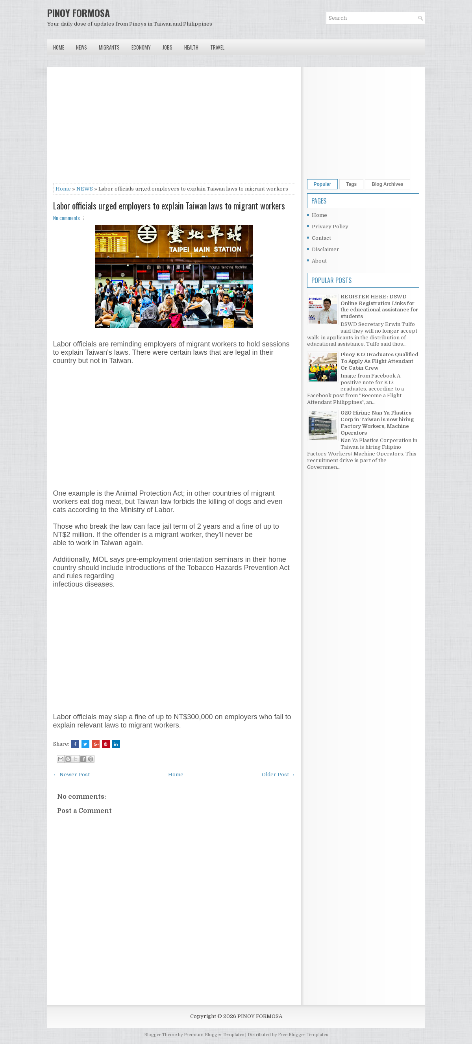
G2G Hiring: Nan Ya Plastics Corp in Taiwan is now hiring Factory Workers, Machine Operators (377, 423)
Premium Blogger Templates (214, 1034)
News (81, 47)
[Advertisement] (174, 128)
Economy (141, 47)
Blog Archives (387, 184)
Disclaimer (325, 249)
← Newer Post (71, 774)
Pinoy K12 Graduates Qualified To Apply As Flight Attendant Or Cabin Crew (379, 361)
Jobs (167, 47)
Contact (321, 238)
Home (58, 47)
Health (191, 47)
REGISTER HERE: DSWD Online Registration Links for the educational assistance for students (379, 307)
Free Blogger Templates (303, 1034)
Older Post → (278, 774)
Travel (217, 47)
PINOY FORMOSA (78, 13)
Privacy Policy (330, 227)
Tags (351, 184)
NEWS (84, 189)
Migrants (109, 47)
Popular (322, 184)
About (319, 261)
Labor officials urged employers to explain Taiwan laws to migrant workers (169, 205)
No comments (66, 218)
